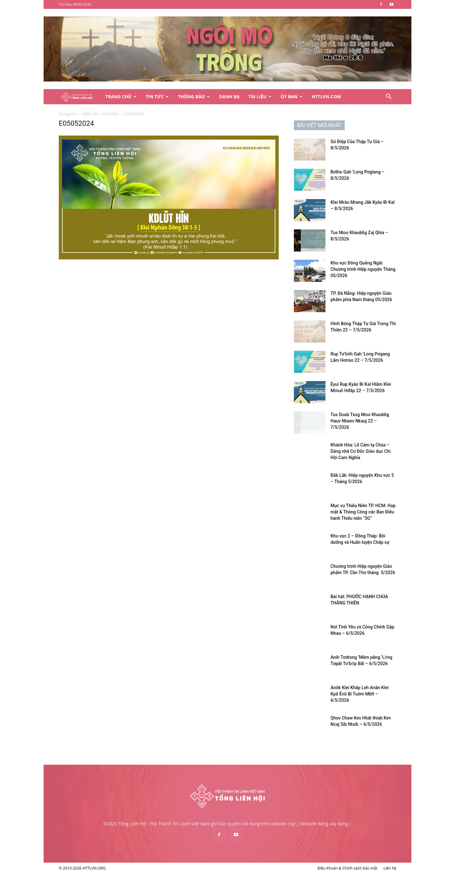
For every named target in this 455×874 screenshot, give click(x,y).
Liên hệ (389, 868)
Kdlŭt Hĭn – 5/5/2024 (100, 114)
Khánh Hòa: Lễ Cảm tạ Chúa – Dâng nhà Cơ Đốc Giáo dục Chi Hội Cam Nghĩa (361, 451)
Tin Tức (157, 97)
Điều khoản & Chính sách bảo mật (348, 868)
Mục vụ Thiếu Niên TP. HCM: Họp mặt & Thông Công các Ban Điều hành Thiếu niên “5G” (363, 512)
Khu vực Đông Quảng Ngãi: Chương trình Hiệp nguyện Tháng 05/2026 (363, 269)
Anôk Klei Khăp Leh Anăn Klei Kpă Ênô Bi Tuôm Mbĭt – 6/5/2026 (360, 694)
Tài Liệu (259, 97)
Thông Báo (194, 97)
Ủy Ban (291, 97)
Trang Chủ (121, 97)
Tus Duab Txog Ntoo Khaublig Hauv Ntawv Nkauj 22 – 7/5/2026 (360, 421)
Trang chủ (67, 114)
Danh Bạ (229, 97)
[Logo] (80, 97)
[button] (388, 97)
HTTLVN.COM (326, 97)
